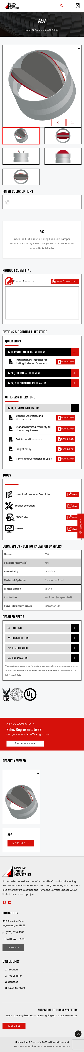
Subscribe (14, 1025)
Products (39, 30)
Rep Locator (15, 975)
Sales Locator (25, 743)
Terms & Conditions (43, 1046)
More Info (20, 843)
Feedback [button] (80, 526)
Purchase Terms (23, 1046)
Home (28, 30)
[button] (79, 47)
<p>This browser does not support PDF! (42, 303)
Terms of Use (63, 1046)
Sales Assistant (16, 988)
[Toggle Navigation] (78, 6)
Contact (13, 947)
